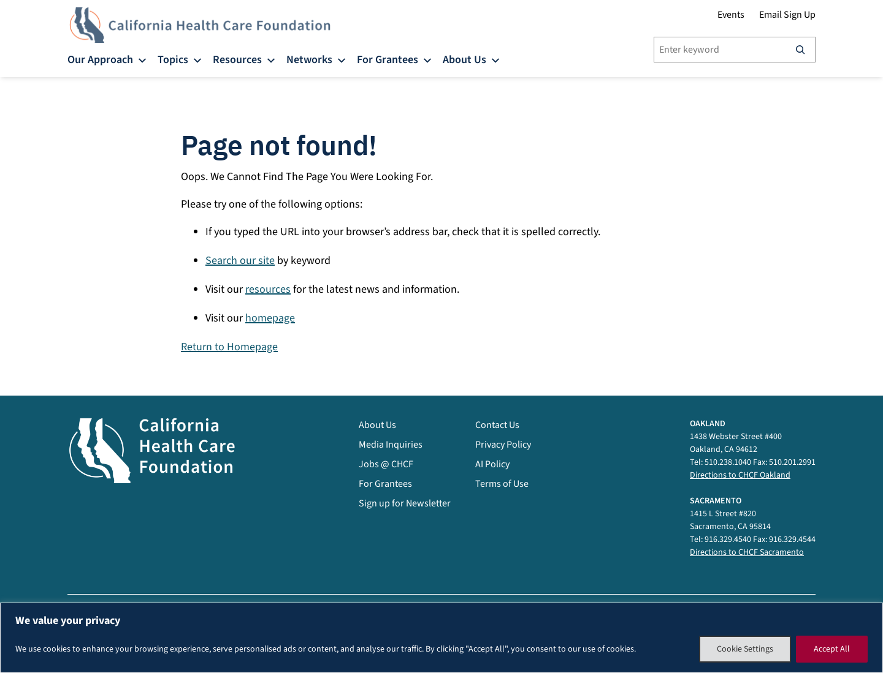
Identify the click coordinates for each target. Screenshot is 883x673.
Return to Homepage (229, 347)
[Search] (800, 49)
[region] (441, 638)
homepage (270, 318)
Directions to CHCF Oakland (740, 475)
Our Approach (107, 59)
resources (268, 289)
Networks (316, 59)
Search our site (240, 260)
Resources (245, 59)
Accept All (832, 649)
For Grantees (395, 59)
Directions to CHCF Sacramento (747, 552)
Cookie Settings (745, 649)
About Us (472, 59)
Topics (180, 59)
